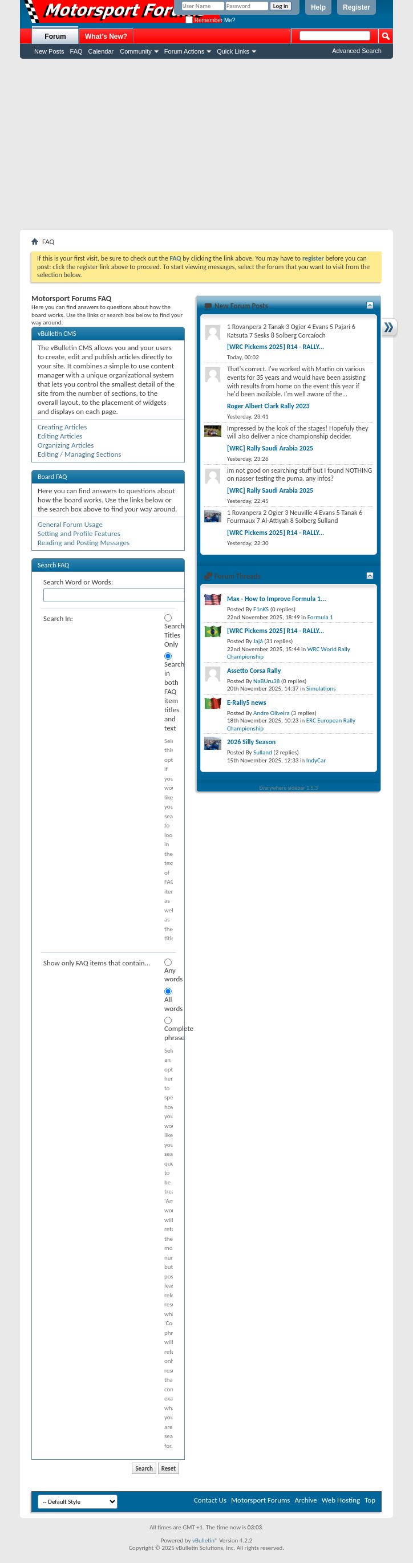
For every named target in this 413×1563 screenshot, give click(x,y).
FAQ (76, 51)
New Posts (49, 51)
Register (356, 7)
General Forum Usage (70, 524)
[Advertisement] (206, 144)
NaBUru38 (266, 681)
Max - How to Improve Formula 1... (276, 599)
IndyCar (316, 760)
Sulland (262, 752)
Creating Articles (62, 427)
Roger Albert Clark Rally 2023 (268, 406)
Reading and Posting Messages (83, 542)
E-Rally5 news (246, 703)
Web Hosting (341, 1500)
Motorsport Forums (260, 1500)
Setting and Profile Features (79, 533)
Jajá (258, 641)
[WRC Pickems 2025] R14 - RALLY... (275, 347)
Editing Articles (60, 436)
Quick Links (233, 51)
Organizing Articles (66, 445)
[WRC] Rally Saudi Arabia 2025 (270, 448)
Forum (55, 36)
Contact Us (210, 1500)
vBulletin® (205, 1540)
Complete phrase (168, 1029)
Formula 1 (320, 617)
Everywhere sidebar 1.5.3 (289, 787)
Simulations (321, 688)
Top (370, 1500)
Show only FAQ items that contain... (96, 963)
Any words (168, 971)
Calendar (101, 51)
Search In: (58, 618)
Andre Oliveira (271, 713)
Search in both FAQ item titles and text (168, 692)
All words (168, 1000)
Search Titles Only (168, 631)
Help (318, 7)
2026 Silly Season (251, 742)
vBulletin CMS (57, 334)
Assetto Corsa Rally (254, 671)
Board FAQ (52, 477)
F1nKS (261, 609)
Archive (305, 1500)
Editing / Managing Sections (79, 454)
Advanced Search (357, 50)
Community (136, 51)
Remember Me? (210, 20)
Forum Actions (184, 51)
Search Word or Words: (78, 582)
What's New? (106, 36)
